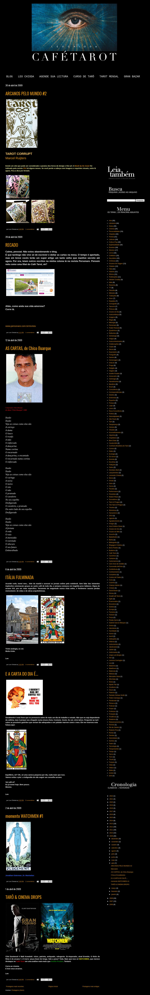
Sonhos (111, 741)
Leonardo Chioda (115, 475)
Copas (111, 347)
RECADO (11, 245)
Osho (111, 483)
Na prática (112, 258)
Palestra (112, 692)
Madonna (112, 666)
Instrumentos (113, 644)
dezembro (115, 839)
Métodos (112, 293)
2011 (111, 830)
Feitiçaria (112, 465)
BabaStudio (113, 537)
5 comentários (29, 561)
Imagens (112, 317)
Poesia (111, 237)
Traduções (112, 296)
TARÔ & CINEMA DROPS (23, 897)
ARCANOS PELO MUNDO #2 (26, 93)
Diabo (111, 451)
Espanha (112, 400)
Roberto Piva (113, 730)
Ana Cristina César (115, 526)
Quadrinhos (113, 330)
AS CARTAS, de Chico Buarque (28, 348)
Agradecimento (114, 521)
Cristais (111, 588)
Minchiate (112, 679)
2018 (111, 808)
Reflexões (112, 333)
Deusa (111, 349)
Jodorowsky (113, 652)
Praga (111, 365)
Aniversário (113, 376)
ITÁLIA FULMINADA (19, 577)
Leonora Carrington (116, 660)
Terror (111, 754)
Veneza (111, 427)
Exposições (113, 352)
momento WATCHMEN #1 (24, 816)
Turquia (111, 762)
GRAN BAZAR (132, 76)
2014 (111, 820)
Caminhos (112, 556)
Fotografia (112, 355)
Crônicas (112, 261)
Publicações (113, 277)
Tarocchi (112, 306)
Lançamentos (113, 473)
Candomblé (113, 443)
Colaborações (114, 344)
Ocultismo (112, 687)
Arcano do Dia (114, 312)
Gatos (111, 467)
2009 (111, 836)
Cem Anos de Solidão (116, 564)
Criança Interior (114, 585)
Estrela (111, 607)
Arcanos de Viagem (116, 263)
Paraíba (112, 489)
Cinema (111, 229)
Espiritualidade (114, 245)
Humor (111, 633)
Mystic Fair (113, 684)
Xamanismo (113, 513)
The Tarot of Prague (116, 505)
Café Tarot (112, 553)
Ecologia (112, 454)
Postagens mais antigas (90, 986)
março (113, 888)
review (111, 773)
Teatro (111, 743)
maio (113, 860)
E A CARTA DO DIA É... (21, 673)
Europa (111, 609)
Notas (111, 226)
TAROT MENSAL (109, 76)
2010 (111, 833)
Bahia (111, 540)
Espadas (112, 301)
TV (110, 288)
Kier (110, 658)
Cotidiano (112, 255)
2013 (110, 515)
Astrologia (112, 379)
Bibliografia (113, 542)
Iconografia (113, 304)
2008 (111, 898)
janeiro (114, 894)
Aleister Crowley (114, 279)
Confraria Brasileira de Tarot (119, 446)
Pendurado (113, 700)
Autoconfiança (114, 314)
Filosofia (112, 290)
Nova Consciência (115, 411)
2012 (111, 827)
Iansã (111, 636)
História (111, 271)
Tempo (111, 751)
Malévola (112, 671)
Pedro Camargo (114, 698)
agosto (114, 851)
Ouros (111, 486)
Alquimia (112, 435)
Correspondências (115, 392)
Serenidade (113, 738)
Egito (111, 599)
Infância (112, 641)
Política (111, 414)
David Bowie (113, 590)
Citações (112, 234)
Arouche (112, 534)
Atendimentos (114, 381)
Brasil (111, 387)
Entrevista (112, 398)
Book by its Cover (82, 166)
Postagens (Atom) (18, 990)
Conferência (113, 569)
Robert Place (113, 497)
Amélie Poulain (114, 373)
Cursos (111, 448)
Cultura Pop (113, 242)
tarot (110, 776)
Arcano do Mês (114, 532)
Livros (111, 253)
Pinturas (112, 309)
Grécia (111, 625)
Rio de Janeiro (114, 727)
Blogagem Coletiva (115, 545)
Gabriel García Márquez (117, 623)
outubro (114, 845)
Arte (110, 220)
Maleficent (112, 668)
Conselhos (112, 574)
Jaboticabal (113, 647)
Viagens (112, 371)
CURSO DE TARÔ (83, 76)
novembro (115, 842)
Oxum (111, 690)
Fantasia (112, 612)
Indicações (112, 639)
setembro (114, 848)
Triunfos (112, 507)
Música (111, 274)
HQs (110, 269)
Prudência (112, 717)
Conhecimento (114, 572)
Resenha (112, 285)
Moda (111, 682)
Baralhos (112, 384)
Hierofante (112, 628)
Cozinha (112, 582)
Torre (111, 757)
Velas (111, 765)
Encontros (112, 604)
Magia (111, 320)
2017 (111, 811)
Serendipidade (114, 416)
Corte (111, 580)
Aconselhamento (115, 432)
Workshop (112, 510)
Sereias (111, 735)
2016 (111, 814)
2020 (111, 802)
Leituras (112, 239)
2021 (111, 799)
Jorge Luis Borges (115, 655)
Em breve (112, 457)
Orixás (111, 481)
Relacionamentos (115, 722)
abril (113, 863)
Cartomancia (113, 561)
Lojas (111, 406)
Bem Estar (112, 440)
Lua (110, 663)
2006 (111, 904)
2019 (111, 805)
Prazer (111, 708)
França (111, 403)
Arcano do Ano (114, 529)
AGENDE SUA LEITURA (53, 76)
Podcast (112, 706)
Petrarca (112, 703)
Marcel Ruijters (15, 158)
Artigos (111, 339)
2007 (111, 901)
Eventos (112, 247)
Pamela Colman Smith (117, 695)
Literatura (112, 223)
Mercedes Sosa (114, 676)
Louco (111, 408)
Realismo (112, 719)
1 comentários (29, 229)
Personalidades (114, 231)
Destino (111, 395)
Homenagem (113, 360)
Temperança (113, 424)
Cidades (112, 266)
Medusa (112, 674)
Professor (112, 711)
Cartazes (112, 558)
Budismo (112, 550)
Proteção (112, 714)
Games (111, 357)
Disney (111, 593)
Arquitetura (113, 438)
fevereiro (114, 891)
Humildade (112, 631)
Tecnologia (112, 746)
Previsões (112, 494)
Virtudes (112, 430)
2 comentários (29, 881)
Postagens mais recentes (15, 986)
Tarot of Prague (114, 502)
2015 (111, 817)
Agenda (111, 518)
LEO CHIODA (26, 76)
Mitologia (112, 322)
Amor (111, 298)
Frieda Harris (113, 620)
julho (113, 854)
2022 (111, 796)
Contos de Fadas (115, 577)
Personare (112, 325)
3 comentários (29, 664)
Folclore (112, 615)
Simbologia (113, 336)
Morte (111, 478)
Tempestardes (114, 749)
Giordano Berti (114, 470)
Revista (111, 725)
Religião (112, 368)
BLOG (9, 76)
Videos (111, 768)
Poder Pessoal (114, 328)
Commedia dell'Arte (116, 566)
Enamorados (113, 601)
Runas (111, 733)
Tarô (110, 422)
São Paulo (112, 419)
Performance (113, 491)
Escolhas (112, 462)
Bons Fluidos (113, 548)
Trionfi (111, 759)
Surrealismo (113, 499)
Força (111, 617)
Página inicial (53, 986)
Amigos (111, 524)
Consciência (113, 389)
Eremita (111, 459)
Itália (110, 282)
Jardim (111, 649)
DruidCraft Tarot (114, 596)
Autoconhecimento (115, 341)
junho (113, 857)
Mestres (112, 250)
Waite (111, 770)
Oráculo (112, 363)
